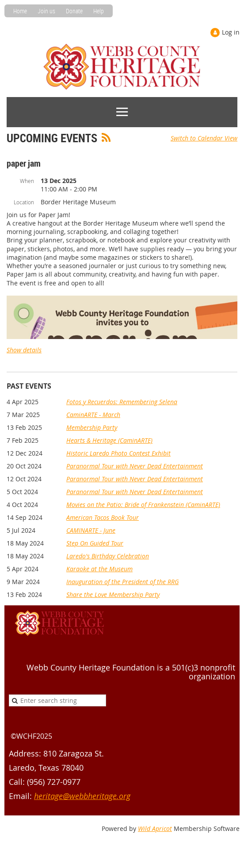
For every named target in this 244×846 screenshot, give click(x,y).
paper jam (24, 163)
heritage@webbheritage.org (82, 796)
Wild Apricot (155, 828)
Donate (74, 11)
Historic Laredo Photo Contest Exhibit (118, 453)
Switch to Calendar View (204, 138)
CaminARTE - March (93, 414)
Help (98, 11)
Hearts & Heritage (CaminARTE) (109, 440)
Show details (24, 350)
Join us (46, 11)
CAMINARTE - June (90, 530)
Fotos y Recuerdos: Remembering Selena (121, 402)
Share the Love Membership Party (113, 594)
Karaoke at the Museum (99, 569)
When (27, 180)
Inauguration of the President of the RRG (122, 581)
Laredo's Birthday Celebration (107, 556)
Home (20, 11)
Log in (231, 32)
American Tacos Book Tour (102, 517)
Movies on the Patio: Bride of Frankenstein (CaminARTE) (143, 504)
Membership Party (91, 427)
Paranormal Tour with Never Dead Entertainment (134, 466)
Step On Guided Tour (94, 543)
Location (24, 202)
